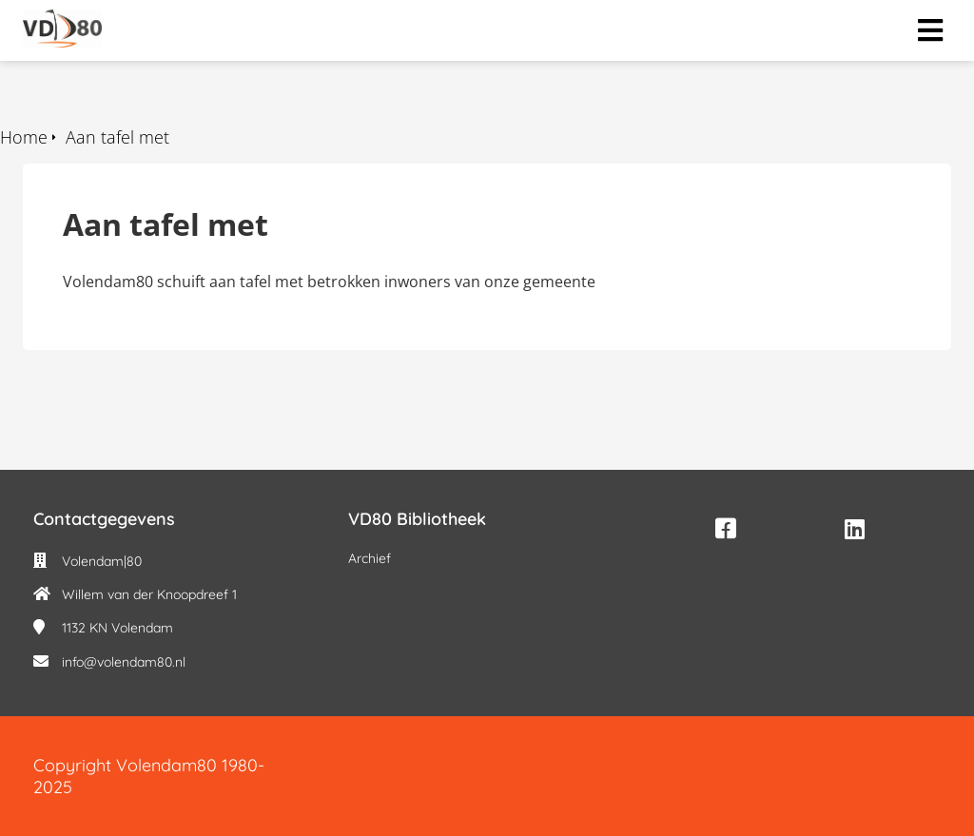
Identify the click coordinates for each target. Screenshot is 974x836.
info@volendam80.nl (123, 662)
